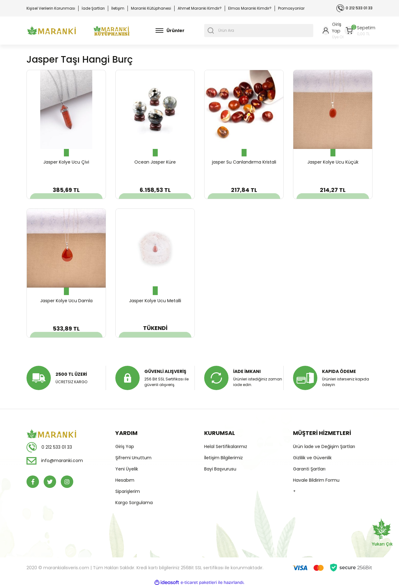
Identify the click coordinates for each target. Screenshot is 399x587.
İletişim (117, 8)
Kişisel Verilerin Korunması (50, 8)
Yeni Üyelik (126, 469)
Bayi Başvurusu (220, 469)
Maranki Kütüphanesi (151, 8)
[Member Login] (333, 30)
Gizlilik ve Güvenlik (312, 458)
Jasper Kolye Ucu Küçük (332, 162)
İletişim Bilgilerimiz (223, 458)
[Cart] (359, 31)
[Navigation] (170, 30)
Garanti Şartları (309, 469)
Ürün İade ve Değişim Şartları (324, 446)
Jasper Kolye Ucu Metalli (155, 301)
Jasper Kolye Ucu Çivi (66, 162)
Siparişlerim (127, 491)
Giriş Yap (124, 446)
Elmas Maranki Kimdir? (250, 8)
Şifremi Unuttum (133, 458)
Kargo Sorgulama (134, 502)
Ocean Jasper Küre (155, 162)
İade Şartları (93, 8)
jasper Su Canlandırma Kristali (244, 162)
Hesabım (124, 480)
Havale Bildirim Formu (316, 480)
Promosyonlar (291, 8)
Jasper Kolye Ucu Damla (66, 301)
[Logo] (51, 31)
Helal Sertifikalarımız (225, 446)
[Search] (258, 30)
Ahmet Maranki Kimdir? (200, 8)
